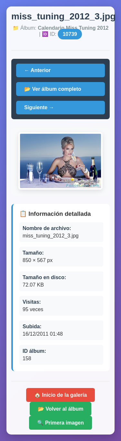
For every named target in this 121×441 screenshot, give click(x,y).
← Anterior (37, 70)
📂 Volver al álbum (61, 409)
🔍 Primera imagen (60, 422)
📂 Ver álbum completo (52, 89)
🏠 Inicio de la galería (60, 395)
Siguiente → (39, 107)
